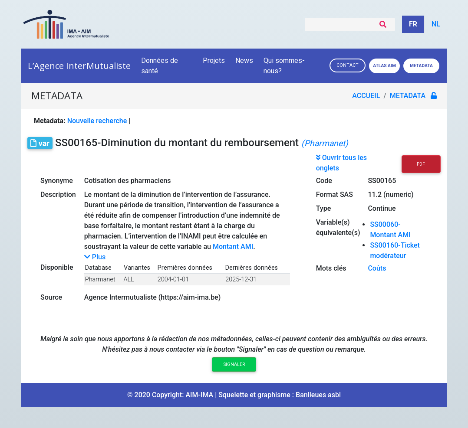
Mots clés (331, 268)
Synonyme (56, 180)
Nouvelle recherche (97, 121)
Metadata (421, 66)
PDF (421, 164)
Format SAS (334, 194)
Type (323, 208)
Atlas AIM (384, 66)
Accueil (366, 95)
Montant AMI (233, 246)
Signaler (234, 364)
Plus (94, 257)
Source (51, 297)
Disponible (56, 267)
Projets (214, 60)
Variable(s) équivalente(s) (338, 227)
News (244, 60)
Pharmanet (100, 279)
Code (324, 180)
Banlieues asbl (318, 395)
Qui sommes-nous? (284, 65)
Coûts (377, 268)
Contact (347, 65)
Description (58, 194)
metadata (407, 95)
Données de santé (159, 65)
